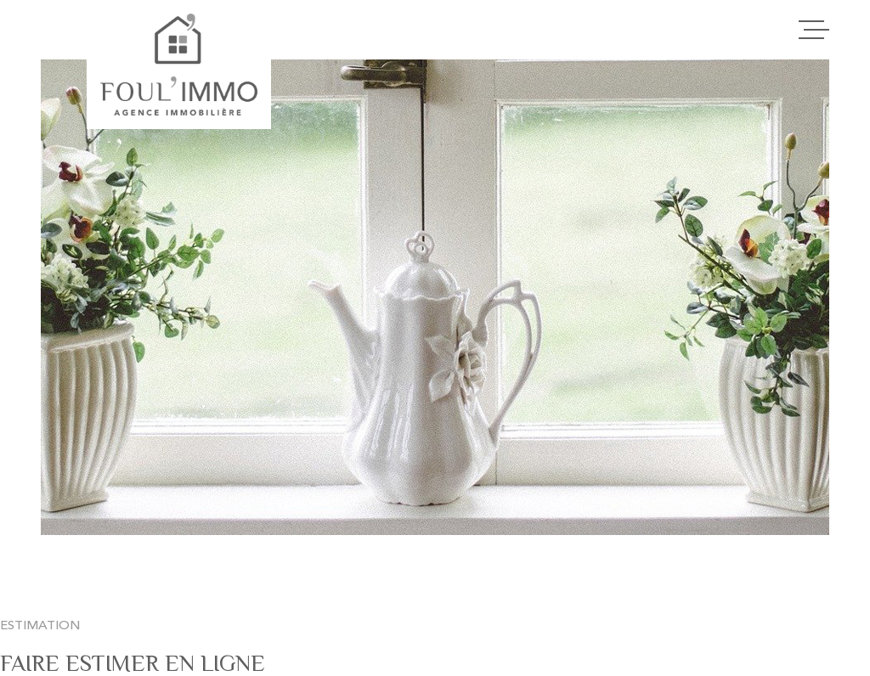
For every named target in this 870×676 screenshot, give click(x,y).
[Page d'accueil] (178, 64)
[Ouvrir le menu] (814, 29)
